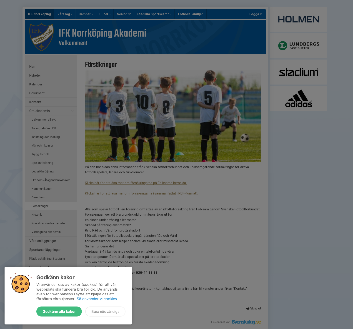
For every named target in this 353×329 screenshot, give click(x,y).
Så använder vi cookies (97, 299)
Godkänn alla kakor (59, 311)
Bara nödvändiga (105, 311)
